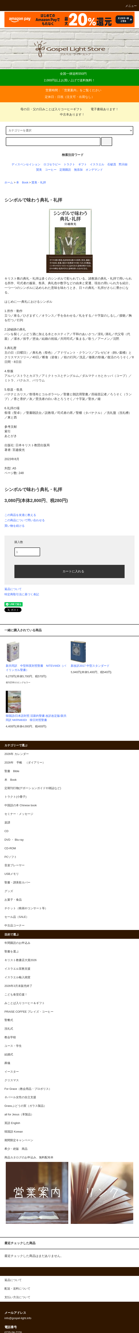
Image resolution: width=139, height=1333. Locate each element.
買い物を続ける (14, 525)
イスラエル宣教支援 (17, 968)
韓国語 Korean (13, 1131)
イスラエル (97, 164)
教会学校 (10, 1037)
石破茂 (111, 164)
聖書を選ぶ (11, 951)
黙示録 (123, 164)
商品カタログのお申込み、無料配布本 (28, 1157)
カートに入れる (69, 571)
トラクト (69, 164)
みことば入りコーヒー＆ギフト (24, 1003)
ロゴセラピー (52, 164)
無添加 (78, 169)
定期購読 (65, 169)
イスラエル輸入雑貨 (17, 977)
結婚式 (8, 1054)
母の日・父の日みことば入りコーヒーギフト (51, 109)
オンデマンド (94, 169)
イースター (11, 1071)
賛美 (39, 169)
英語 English (12, 1123)
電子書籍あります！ (102, 109)
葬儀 (7, 1063)
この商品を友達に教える (20, 515)
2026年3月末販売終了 (18, 986)
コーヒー (51, 169)
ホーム (8, 182)
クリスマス (11, 1080)
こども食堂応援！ (15, 994)
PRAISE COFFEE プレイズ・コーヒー (28, 1011)
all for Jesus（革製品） (19, 1114)
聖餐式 (8, 1020)
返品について (13, 589)
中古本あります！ (70, 114)
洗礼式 (8, 1028)
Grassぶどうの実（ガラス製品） (25, 1105)
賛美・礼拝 (38, 182)
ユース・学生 (13, 1045)
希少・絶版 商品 (15, 1148)
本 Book (22, 182)
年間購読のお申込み (17, 943)
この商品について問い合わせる (24, 520)
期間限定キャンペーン (18, 1140)
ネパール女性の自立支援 (20, 1097)
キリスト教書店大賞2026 (20, 960)
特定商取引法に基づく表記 (21, 594)
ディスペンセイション (26, 164)
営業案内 (70, 90)
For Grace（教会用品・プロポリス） (28, 1088)
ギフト (82, 164)
